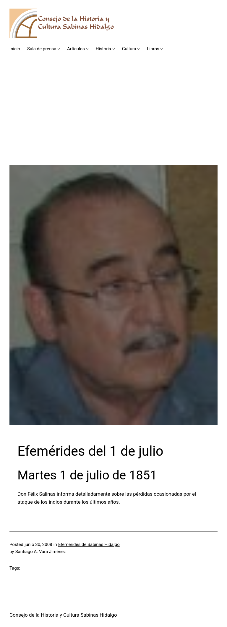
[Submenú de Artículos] (87, 48)
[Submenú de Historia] (113, 48)
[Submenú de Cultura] (138, 48)
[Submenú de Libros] (161, 48)
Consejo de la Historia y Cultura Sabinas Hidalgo (63, 615)
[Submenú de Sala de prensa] (58, 48)
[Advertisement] (113, 123)
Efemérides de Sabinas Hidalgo (89, 544)
